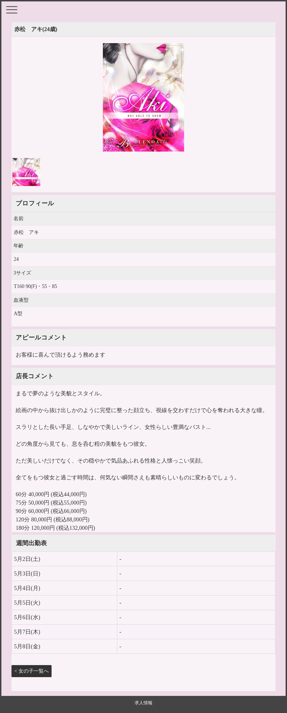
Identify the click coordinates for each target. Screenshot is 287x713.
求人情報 (143, 702)
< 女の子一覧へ (31, 671)
